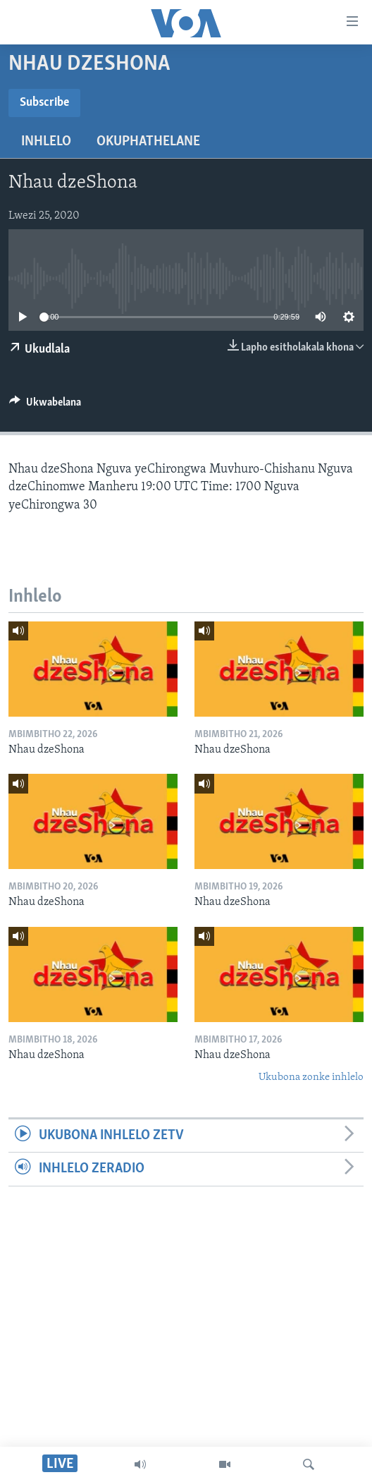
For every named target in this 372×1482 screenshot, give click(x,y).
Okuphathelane (148, 142)
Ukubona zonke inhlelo (311, 1077)
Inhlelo (46, 142)
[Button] (45, 405)
